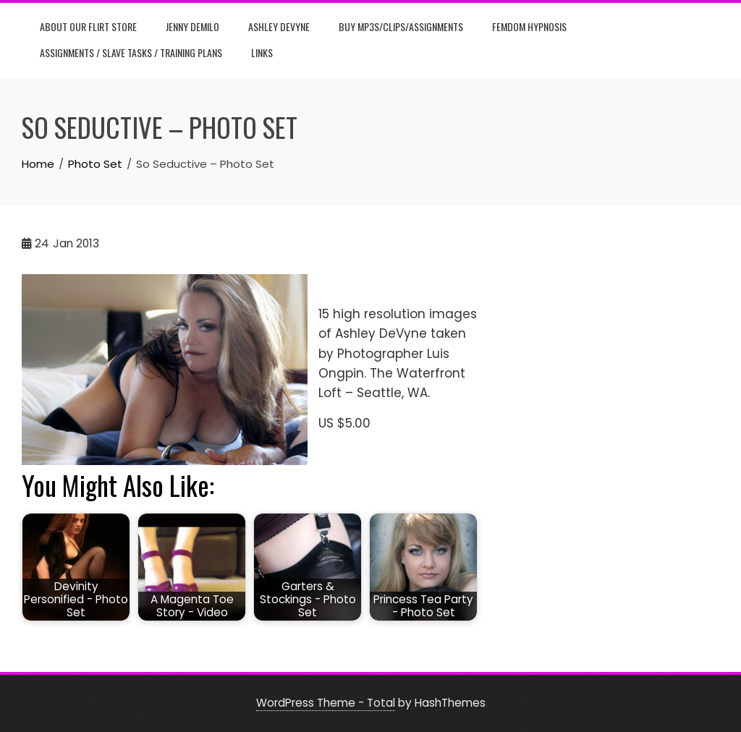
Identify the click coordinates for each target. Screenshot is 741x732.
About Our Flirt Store (88, 26)
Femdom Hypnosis (529, 26)
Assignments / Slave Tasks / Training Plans (131, 52)
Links (262, 52)
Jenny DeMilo (192, 26)
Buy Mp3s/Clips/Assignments (401, 26)
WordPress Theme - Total (325, 702)
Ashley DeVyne (279, 26)
